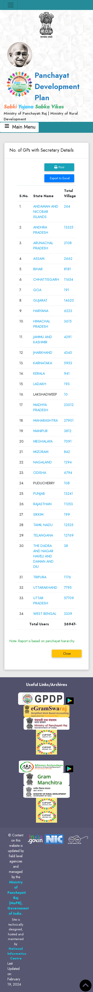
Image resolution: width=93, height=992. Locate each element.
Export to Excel (59, 178)
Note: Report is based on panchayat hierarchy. (42, 640)
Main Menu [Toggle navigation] (19, 127)
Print (59, 167)
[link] (46, 96)
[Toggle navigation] (11, 5)
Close (67, 653)
